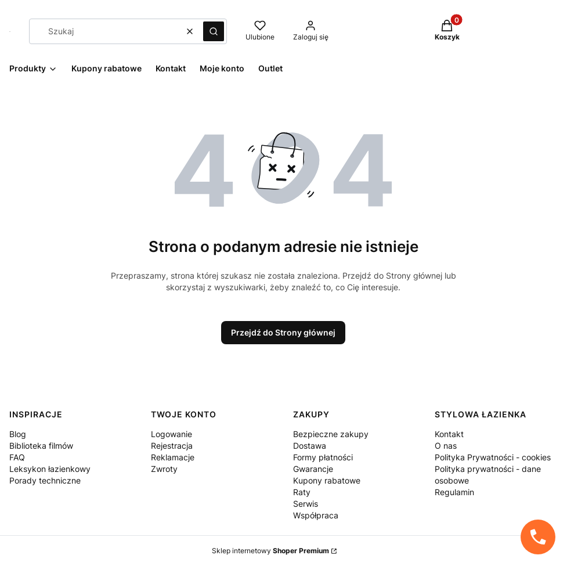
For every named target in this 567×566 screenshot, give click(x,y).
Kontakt (449, 434)
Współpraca (315, 515)
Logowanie (171, 434)
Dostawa (309, 445)
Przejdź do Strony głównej (283, 332)
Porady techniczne (45, 480)
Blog (17, 434)
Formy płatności (323, 457)
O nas (446, 445)
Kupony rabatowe (326, 480)
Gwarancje (313, 469)
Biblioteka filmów (41, 445)
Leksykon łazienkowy (50, 469)
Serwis (305, 504)
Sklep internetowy (270, 550)
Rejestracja (172, 445)
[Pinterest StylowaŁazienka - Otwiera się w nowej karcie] (552, 59)
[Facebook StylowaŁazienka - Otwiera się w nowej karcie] (531, 59)
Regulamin (454, 492)
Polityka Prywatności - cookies (493, 457)
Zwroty (164, 469)
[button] (213, 31)
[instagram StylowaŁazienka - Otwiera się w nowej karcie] (510, 59)
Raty (301, 492)
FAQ (17, 457)
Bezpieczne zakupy (331, 434)
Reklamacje (172, 457)
